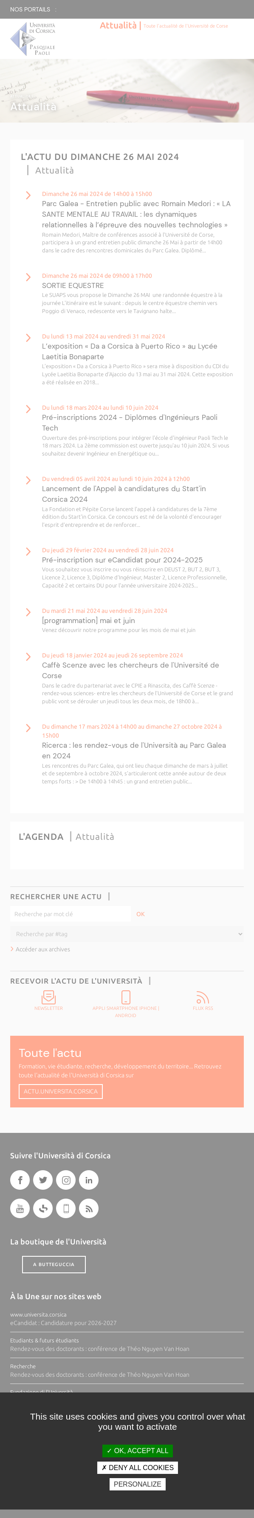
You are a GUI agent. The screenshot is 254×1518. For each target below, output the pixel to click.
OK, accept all (137, 1450)
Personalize (137, 1484)
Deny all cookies (138, 1467)
